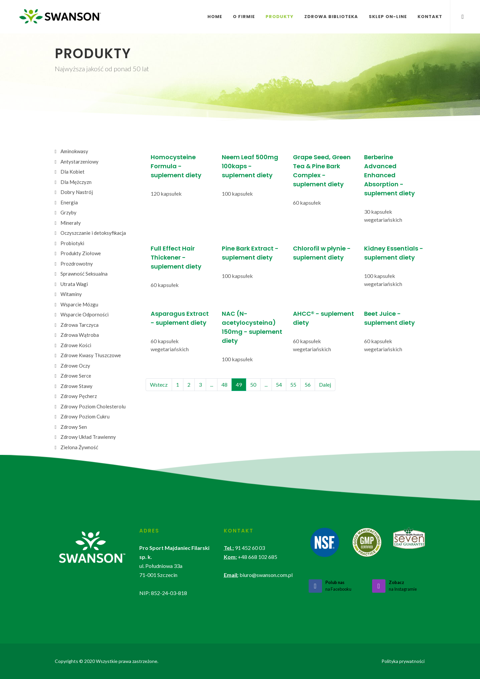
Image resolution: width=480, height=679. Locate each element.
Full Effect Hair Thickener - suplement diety (176, 257)
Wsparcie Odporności (84, 314)
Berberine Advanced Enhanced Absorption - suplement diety (389, 175)
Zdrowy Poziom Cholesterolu (93, 406)
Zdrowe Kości (75, 345)
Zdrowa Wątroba (79, 335)
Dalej (325, 384)
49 (239, 384)
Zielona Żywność (79, 447)
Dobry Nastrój (76, 192)
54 (279, 384)
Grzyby (68, 212)
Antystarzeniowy (79, 162)
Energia (69, 202)
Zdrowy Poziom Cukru (85, 416)
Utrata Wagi (74, 284)
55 (293, 384)
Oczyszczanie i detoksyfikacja (93, 233)
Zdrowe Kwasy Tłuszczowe (90, 355)
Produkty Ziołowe (80, 253)
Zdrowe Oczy (75, 366)
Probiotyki (72, 243)
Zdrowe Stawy (76, 386)
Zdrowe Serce (75, 376)
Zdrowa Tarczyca (79, 325)
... (211, 384)
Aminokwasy (74, 151)
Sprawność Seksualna (84, 274)
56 (308, 384)
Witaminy (71, 294)
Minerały (70, 223)
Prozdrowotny (76, 264)
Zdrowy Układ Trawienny (88, 437)
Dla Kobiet (72, 172)
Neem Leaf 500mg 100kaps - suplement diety (250, 166)
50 (253, 384)
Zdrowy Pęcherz (78, 396)
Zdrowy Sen (73, 427)
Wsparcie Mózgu (79, 304)
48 (224, 384)
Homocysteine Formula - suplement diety (176, 166)
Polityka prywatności (403, 661)
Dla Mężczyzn (76, 182)
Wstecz (159, 384)
